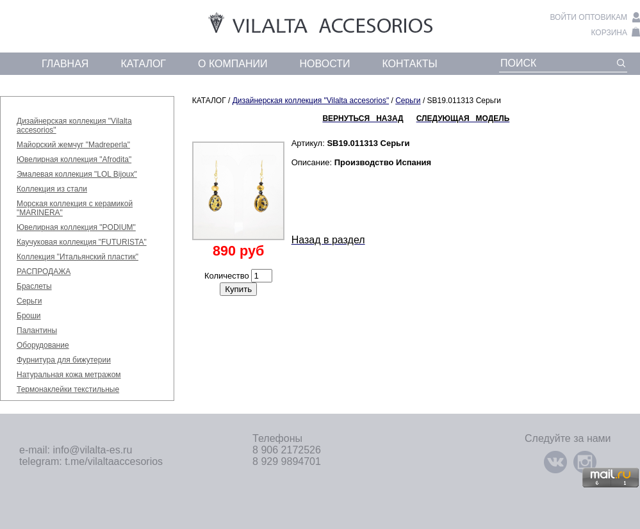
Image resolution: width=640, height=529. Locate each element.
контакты (409, 63)
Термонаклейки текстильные (68, 389)
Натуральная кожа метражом (69, 374)
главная (65, 63)
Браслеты (34, 286)
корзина (609, 32)
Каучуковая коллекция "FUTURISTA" (82, 242)
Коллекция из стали (52, 188)
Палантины (37, 330)
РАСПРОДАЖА (43, 271)
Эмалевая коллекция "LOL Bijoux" (77, 174)
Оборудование (43, 345)
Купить (238, 289)
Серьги (29, 301)
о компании (233, 63)
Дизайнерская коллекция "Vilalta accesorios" (311, 100)
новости (325, 63)
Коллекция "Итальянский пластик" (77, 256)
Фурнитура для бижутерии (64, 359)
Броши (29, 315)
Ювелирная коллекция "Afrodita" (74, 159)
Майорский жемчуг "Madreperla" (73, 144)
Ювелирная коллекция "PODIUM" (76, 227)
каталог (143, 63)
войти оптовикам (588, 17)
